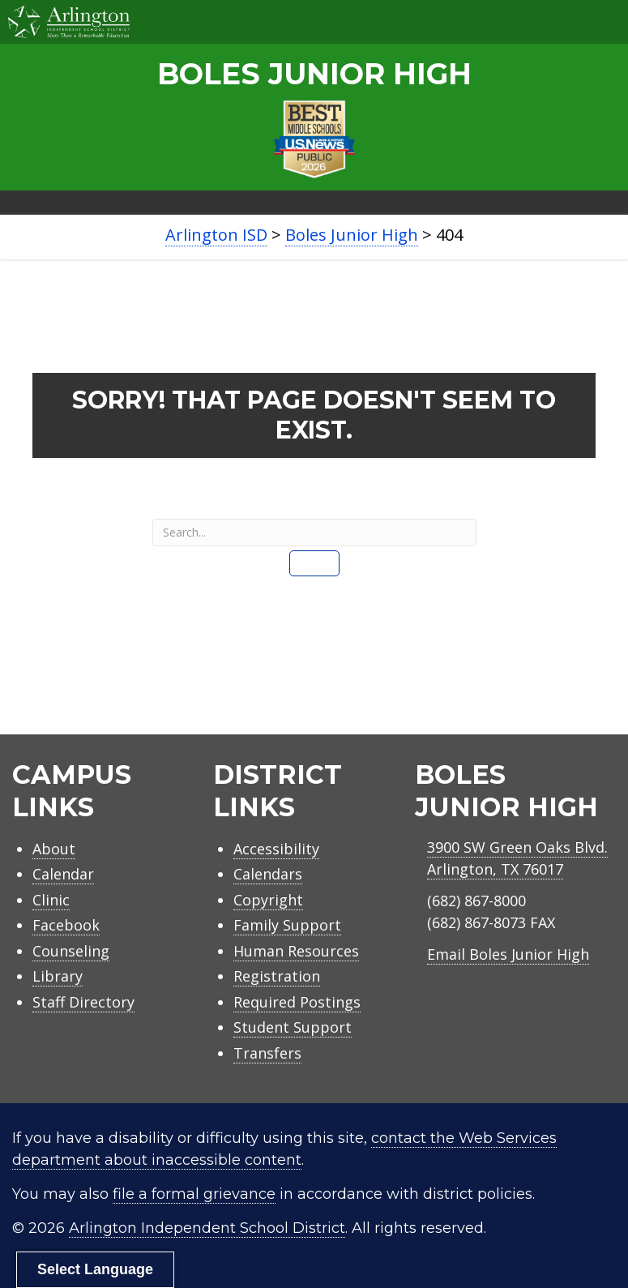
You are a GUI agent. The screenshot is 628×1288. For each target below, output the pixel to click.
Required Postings (297, 1002)
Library (57, 976)
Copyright (268, 899)
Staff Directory (83, 1002)
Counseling (70, 951)
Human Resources (296, 951)
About (53, 848)
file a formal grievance (194, 1194)
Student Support (292, 1027)
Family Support (287, 925)
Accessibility (276, 848)
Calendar (63, 874)
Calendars (267, 874)
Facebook (66, 925)
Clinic (51, 899)
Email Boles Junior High (508, 954)
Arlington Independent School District (207, 1228)
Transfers (267, 1053)
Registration (276, 976)
